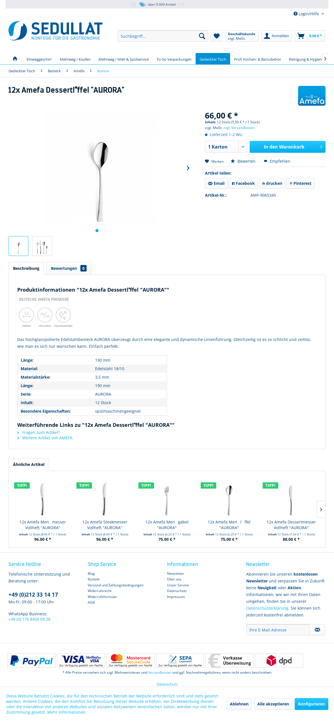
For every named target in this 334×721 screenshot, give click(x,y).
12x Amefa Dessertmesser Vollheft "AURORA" (291, 524)
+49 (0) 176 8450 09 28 (29, 619)
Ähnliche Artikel (28, 464)
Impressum (176, 596)
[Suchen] (202, 36)
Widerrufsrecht (100, 590)
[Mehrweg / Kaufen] (75, 58)
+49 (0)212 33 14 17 (33, 594)
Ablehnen (239, 704)
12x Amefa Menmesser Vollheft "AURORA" (43, 524)
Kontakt (94, 579)
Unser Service (178, 585)
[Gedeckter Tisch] (213, 58)
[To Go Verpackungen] (174, 58)
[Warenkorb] (310, 36)
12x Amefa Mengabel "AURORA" (167, 524)
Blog (91, 573)
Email (216, 183)
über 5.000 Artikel (157, 4)
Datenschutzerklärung (267, 608)
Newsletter (175, 573)
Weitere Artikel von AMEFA (44, 437)
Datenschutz (177, 590)
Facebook (243, 183)
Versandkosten (160, 672)
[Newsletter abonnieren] (317, 629)
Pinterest (300, 183)
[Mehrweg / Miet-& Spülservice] (124, 58)
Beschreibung (26, 268)
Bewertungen (69, 268)
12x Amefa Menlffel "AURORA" (229, 524)
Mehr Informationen (66, 712)
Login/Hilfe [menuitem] (307, 13)
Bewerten (244, 161)
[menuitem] (163, 36)
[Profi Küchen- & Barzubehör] (257, 58)
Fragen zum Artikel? (38, 432)
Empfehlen (277, 161)
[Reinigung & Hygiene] (306, 58)
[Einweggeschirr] (39, 58)
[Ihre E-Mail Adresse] (278, 629)
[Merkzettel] (217, 36)
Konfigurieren (311, 704)
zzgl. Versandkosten (239, 127)
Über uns (174, 579)
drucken (272, 183)
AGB (91, 602)
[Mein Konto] (276, 36)
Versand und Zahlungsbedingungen (116, 585)
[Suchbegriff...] (163, 36)
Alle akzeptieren (273, 704)
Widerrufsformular (102, 596)
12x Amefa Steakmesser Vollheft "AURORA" (104, 524)
